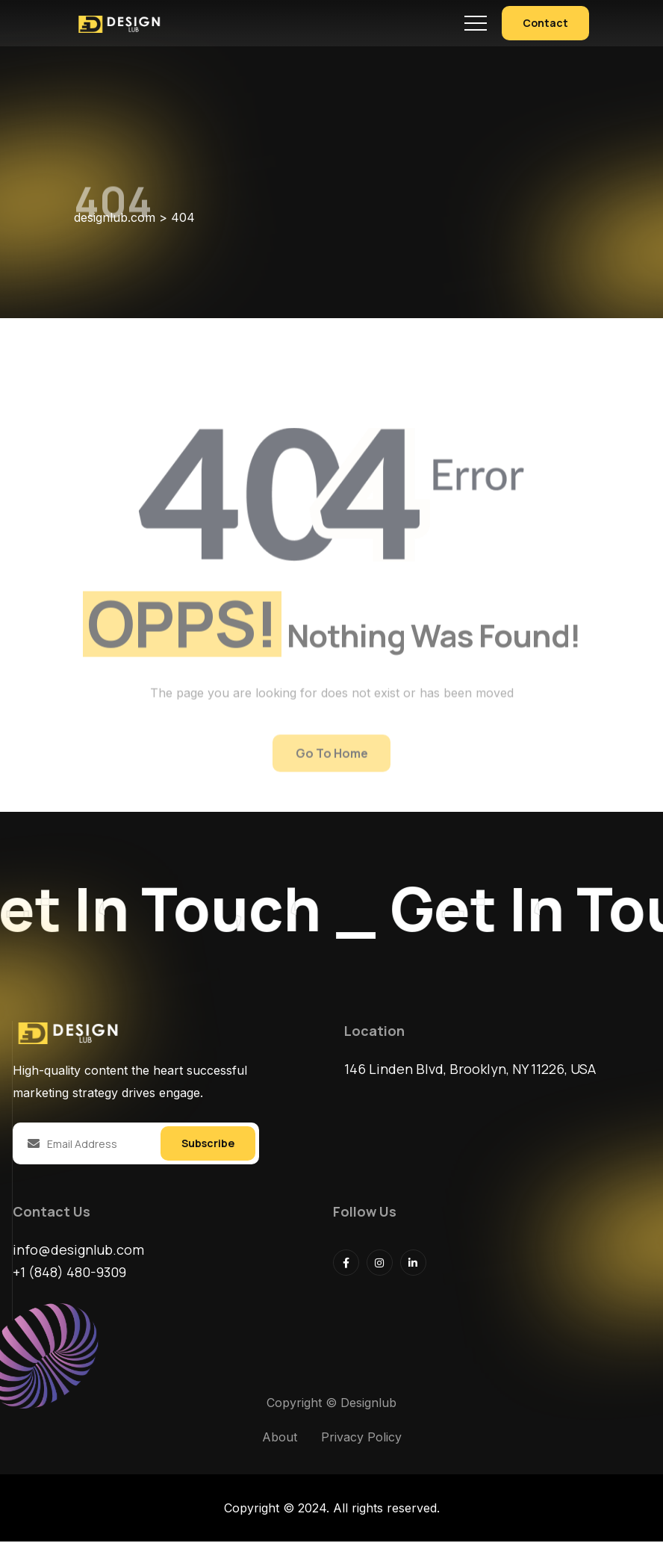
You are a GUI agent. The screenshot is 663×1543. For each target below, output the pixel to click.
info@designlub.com (78, 1251)
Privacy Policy (361, 1438)
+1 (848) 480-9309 (69, 1273)
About (279, 1438)
